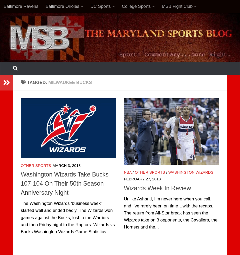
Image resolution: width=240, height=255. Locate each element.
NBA (128, 172)
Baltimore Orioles (62, 6)
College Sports (136, 6)
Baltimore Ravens (21, 6)
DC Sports (101, 6)
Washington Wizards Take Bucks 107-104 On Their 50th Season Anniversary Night (64, 183)
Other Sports (36, 166)
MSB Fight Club (177, 6)
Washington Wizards (191, 172)
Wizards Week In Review (157, 188)
